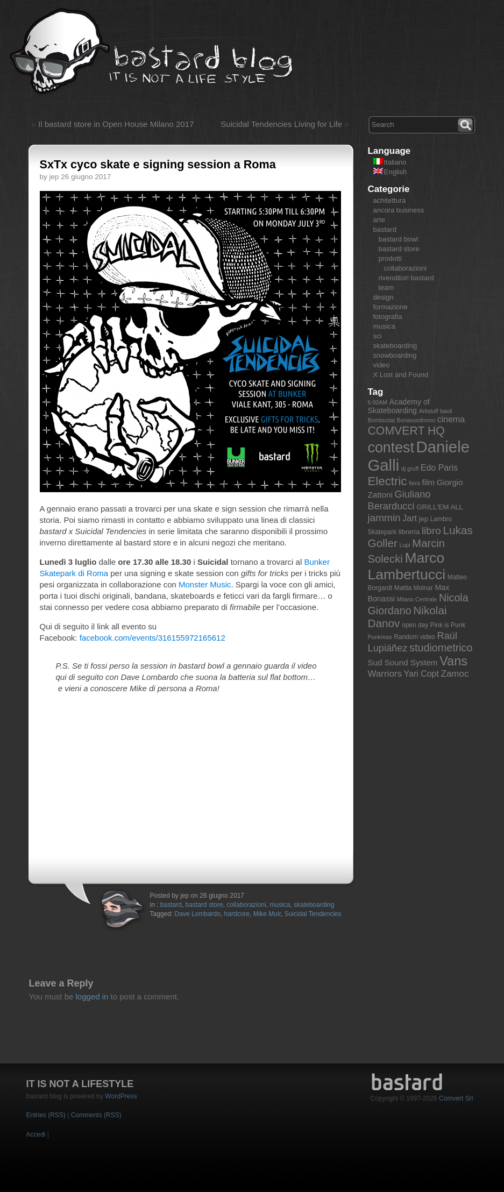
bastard (171, 905)
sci (377, 336)
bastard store (204, 905)
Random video (414, 637)
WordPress (121, 1096)
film (428, 482)
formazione (390, 307)
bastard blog (151, 51)
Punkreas (380, 637)
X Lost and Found (401, 375)
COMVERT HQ (406, 430)
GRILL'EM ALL (439, 507)
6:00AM (378, 402)
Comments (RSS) (96, 1115)
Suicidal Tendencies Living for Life (281, 124)
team (386, 287)
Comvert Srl (456, 1098)
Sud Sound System (403, 662)
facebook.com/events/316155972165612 (152, 637)
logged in (92, 996)
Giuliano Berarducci (399, 500)
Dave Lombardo (198, 914)
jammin (384, 517)
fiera (414, 483)
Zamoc (455, 674)
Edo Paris (439, 467)
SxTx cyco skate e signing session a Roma (158, 164)
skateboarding (314, 905)
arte (379, 220)
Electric (387, 481)
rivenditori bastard (406, 278)
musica (279, 905)
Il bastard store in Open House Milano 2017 (116, 124)
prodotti (390, 258)
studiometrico (440, 648)
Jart (409, 518)
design (383, 297)
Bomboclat (381, 420)
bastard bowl (398, 239)
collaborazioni (246, 905)
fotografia (387, 317)
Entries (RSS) (46, 1115)
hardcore (237, 914)
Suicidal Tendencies (313, 914)
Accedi (36, 1134)
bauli (446, 411)
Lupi (404, 545)
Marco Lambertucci (407, 566)
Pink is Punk (448, 625)
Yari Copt (421, 673)
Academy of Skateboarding (399, 406)
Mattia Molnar (413, 588)
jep (424, 519)
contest (391, 447)
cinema (451, 419)
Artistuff (428, 411)
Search (466, 124)
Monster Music (205, 584)
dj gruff (409, 468)
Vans (453, 661)
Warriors (385, 674)
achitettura (389, 200)
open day (415, 625)
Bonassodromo (415, 420)
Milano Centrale (417, 599)
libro (431, 530)
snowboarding (395, 355)
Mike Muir (267, 914)
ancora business (398, 210)
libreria (409, 532)
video (381, 365)
